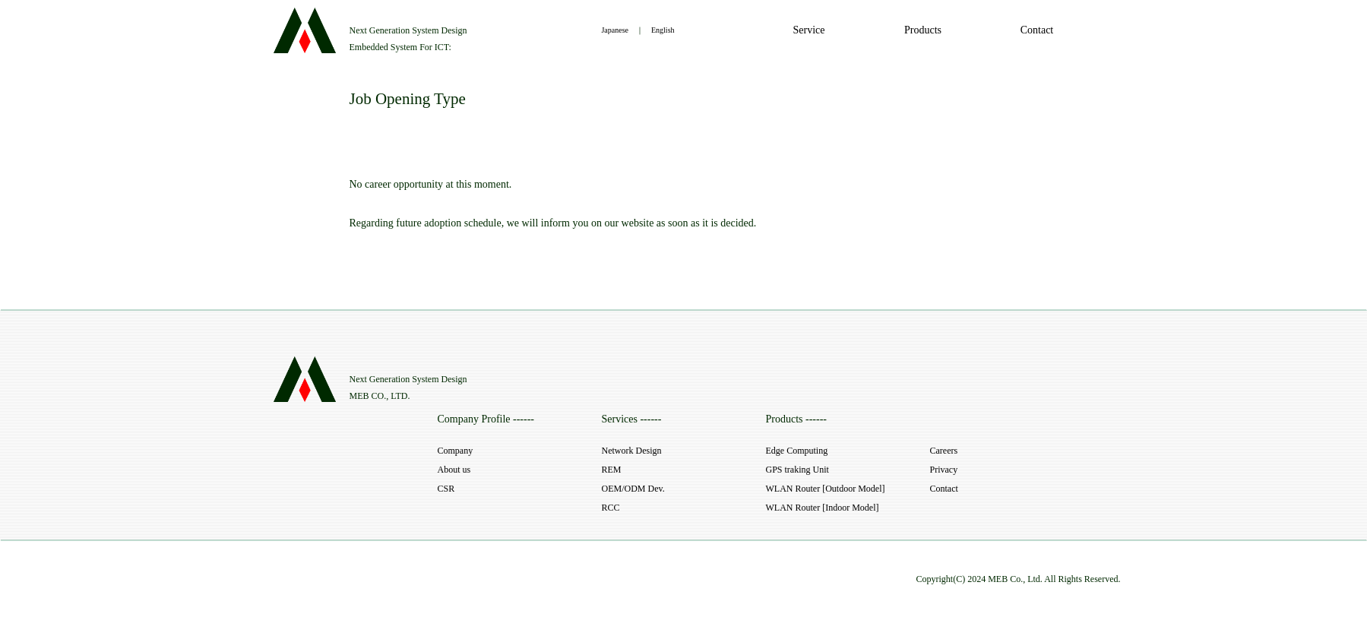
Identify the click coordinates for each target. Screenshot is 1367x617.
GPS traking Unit (797, 469)
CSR (446, 488)
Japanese (614, 30)
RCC (611, 507)
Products (922, 30)
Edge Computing (797, 450)
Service (809, 30)
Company (455, 450)
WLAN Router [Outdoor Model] (825, 488)
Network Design (632, 450)
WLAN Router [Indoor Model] (822, 507)
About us (454, 469)
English (663, 30)
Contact (1037, 30)
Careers (944, 450)
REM (612, 469)
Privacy (944, 469)
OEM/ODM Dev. (633, 488)
